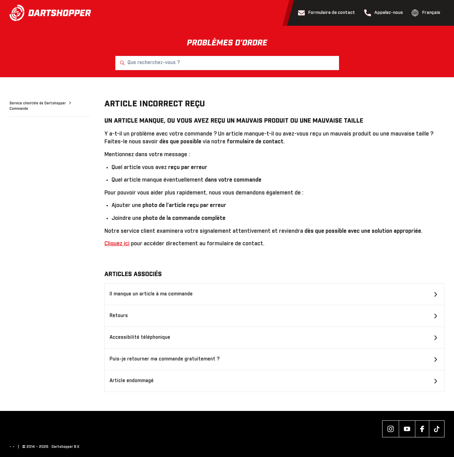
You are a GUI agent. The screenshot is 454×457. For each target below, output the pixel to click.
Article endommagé (132, 380)
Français (426, 12)
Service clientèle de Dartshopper (38, 103)
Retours (119, 315)
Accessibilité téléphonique (140, 337)
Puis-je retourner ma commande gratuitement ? (165, 359)
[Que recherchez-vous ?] (227, 63)
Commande (18, 108)
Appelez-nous (383, 12)
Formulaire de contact (326, 12)
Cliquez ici (117, 243)
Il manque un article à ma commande (151, 294)
